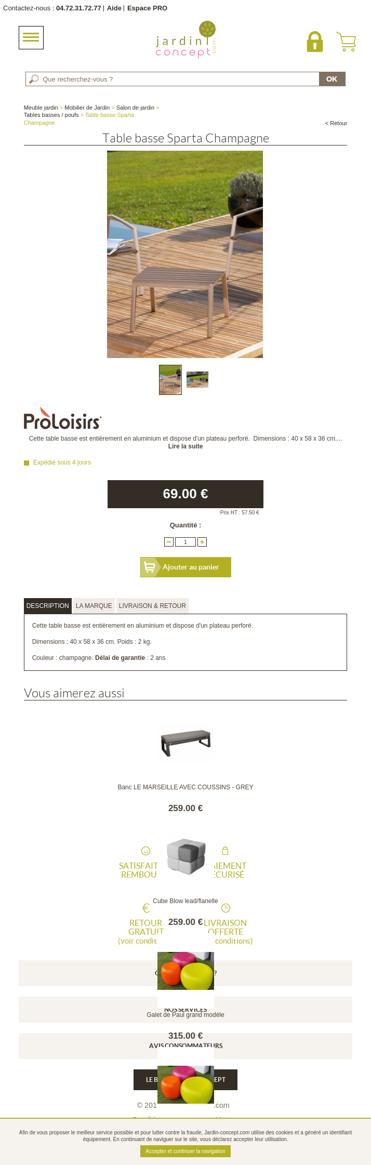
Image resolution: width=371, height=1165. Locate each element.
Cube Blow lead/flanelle (185, 901)
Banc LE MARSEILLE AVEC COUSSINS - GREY (185, 787)
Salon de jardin (135, 107)
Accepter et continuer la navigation (185, 1151)
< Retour (336, 123)
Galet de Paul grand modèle (185, 1014)
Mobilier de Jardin (87, 107)
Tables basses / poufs (51, 115)
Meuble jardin (41, 107)
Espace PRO (147, 8)
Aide (114, 8)
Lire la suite (185, 446)
